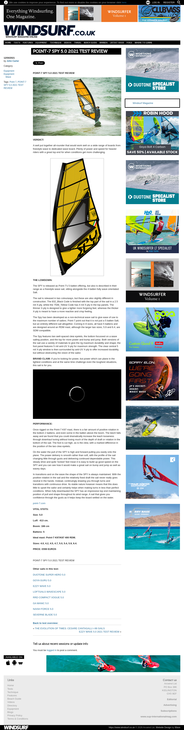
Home (8, 42)
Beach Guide (90, 42)
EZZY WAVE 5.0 (41, 586)
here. (124, 2)
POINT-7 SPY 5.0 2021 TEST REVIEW (70, 51)
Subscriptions (169, 710)
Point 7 (13, 82)
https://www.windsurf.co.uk (122, 727)
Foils (129, 42)
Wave (8, 77)
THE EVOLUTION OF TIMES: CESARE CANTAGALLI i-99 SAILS (70, 628)
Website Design (163, 727)
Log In (156, 2)
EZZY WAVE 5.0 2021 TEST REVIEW (99, 631)
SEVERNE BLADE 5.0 (45, 614)
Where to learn (143, 42)
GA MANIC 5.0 (41, 603)
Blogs (10, 712)
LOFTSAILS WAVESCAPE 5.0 (49, 591)
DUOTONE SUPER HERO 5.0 (49, 574)
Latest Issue (117, 42)
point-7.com (39, 503)
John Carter (13, 61)
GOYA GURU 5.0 (42, 580)
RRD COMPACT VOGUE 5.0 (48, 597)
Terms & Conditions (17, 718)
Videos (67, 42)
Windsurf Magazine (143, 103)
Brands (104, 42)
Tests (17, 42)
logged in (51, 650)
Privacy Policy (14, 715)
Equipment (41, 42)
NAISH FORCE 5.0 (43, 609)
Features (28, 42)
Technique (55, 42)
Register (169, 2)
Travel (77, 42)
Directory (12, 705)
